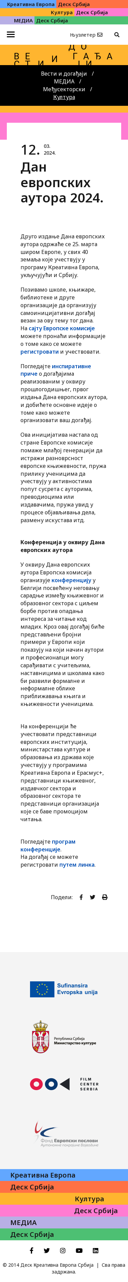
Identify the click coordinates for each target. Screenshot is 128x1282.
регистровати (39, 351)
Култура (64, 97)
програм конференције (47, 845)
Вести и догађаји (64, 73)
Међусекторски (64, 89)
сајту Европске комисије (62, 328)
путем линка (77, 864)
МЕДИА (64, 81)
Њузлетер (83, 34)
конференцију (71, 580)
